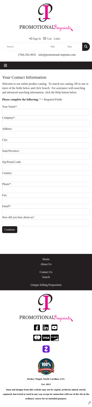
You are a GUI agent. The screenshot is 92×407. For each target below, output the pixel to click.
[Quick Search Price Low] (57, 47)
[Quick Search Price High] (73, 47)
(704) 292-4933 (27, 54)
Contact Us (46, 272)
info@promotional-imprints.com (57, 54)
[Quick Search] (25, 47)
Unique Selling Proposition (45, 284)
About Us (46, 264)
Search (46, 277)
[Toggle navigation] (5, 65)
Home (46, 259)
